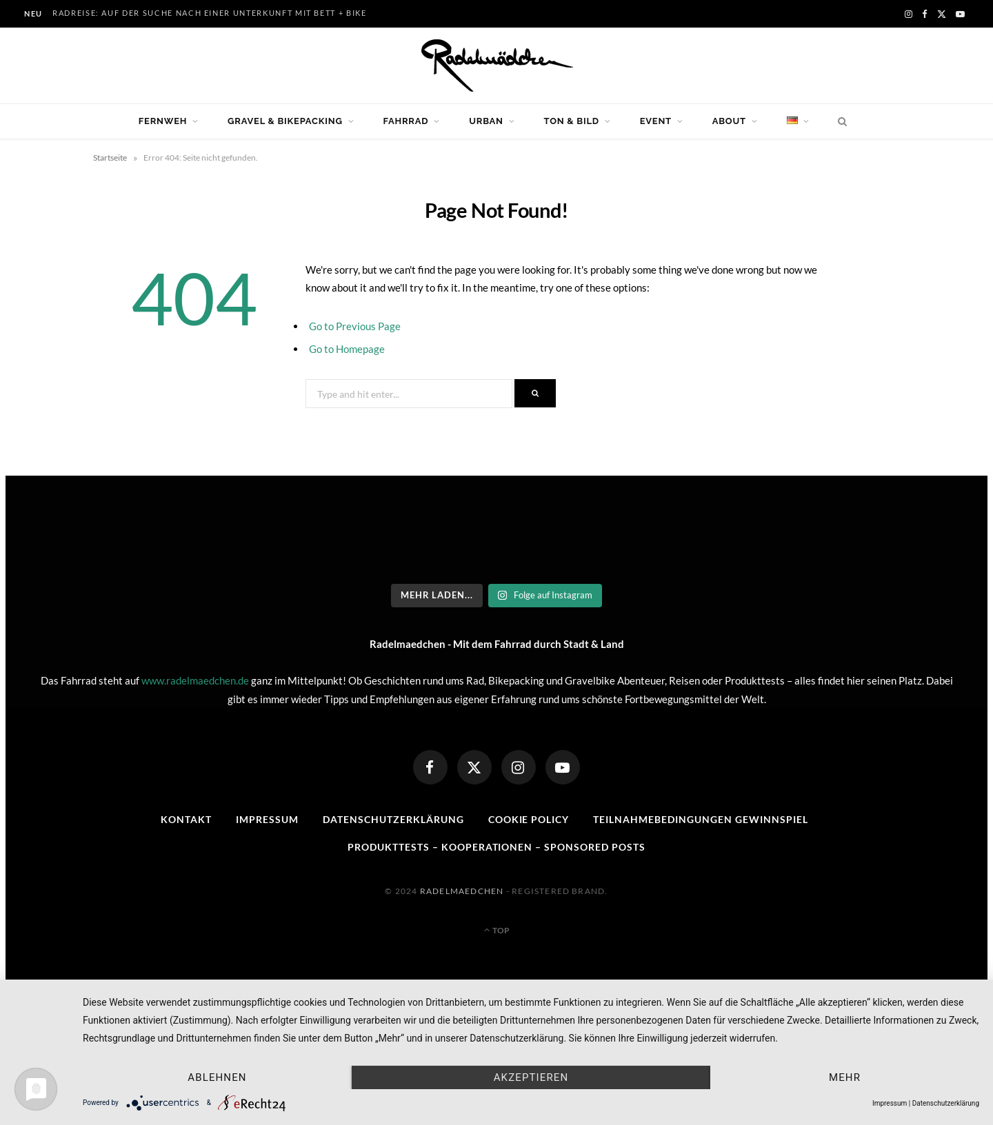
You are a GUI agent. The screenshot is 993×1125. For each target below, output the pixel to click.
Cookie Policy (529, 819)
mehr (845, 1077)
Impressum (267, 819)
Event (656, 121)
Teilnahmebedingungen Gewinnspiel (700, 819)
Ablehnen (217, 1077)
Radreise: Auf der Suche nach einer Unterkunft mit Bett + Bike (209, 12)
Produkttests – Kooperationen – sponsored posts (496, 847)
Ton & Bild (571, 121)
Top (497, 930)
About (729, 121)
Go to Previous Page (355, 326)
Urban (486, 121)
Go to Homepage (347, 349)
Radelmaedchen (462, 891)
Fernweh (163, 121)
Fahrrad (405, 121)
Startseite (110, 157)
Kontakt (186, 819)
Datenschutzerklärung (393, 819)
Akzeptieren (531, 1077)
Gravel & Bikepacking (285, 121)
